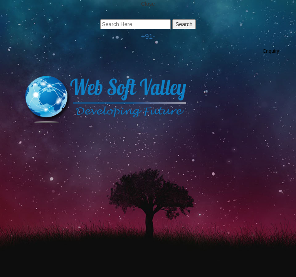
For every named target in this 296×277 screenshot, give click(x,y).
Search (183, 24)
